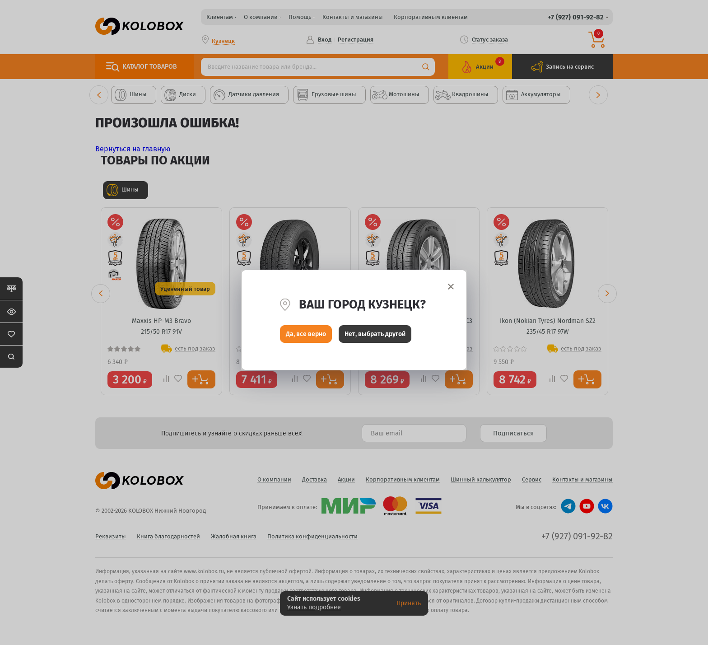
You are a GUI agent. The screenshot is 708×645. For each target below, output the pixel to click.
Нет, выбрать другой (375, 336)
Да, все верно (306, 336)
